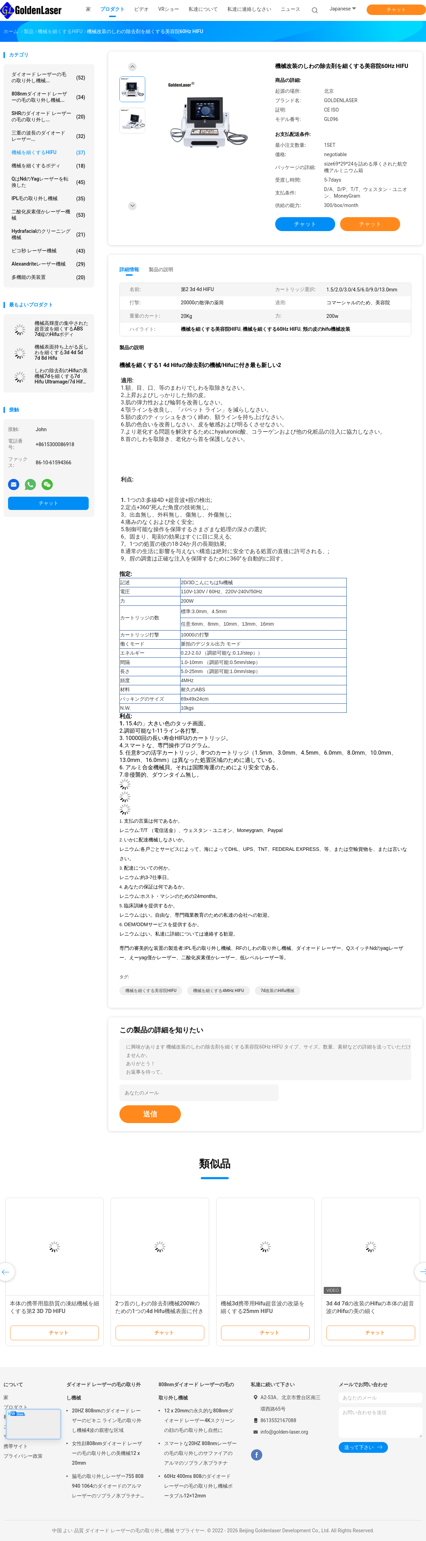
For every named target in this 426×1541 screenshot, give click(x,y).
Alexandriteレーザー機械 (48, 264)
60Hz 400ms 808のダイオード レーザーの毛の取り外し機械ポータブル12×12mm (198, 1485)
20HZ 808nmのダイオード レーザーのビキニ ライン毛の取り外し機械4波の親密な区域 (106, 1420)
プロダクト (15, 1407)
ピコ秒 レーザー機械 (48, 250)
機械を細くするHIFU (48, 152)
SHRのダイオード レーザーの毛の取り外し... (48, 116)
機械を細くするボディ (48, 165)
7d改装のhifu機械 (277, 990)
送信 (150, 1114)
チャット (396, 9)
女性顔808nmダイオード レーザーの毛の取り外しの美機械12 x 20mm (107, 1453)
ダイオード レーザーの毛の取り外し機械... (48, 77)
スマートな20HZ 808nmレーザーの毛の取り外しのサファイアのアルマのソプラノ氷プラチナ (200, 1453)
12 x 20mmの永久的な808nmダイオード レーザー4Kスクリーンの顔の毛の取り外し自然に (199, 1420)
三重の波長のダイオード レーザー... (48, 136)
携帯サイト (15, 1446)
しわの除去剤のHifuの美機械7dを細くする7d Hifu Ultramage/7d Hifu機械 (61, 376)
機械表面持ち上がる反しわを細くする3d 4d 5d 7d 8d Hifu (61, 352)
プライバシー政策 (23, 1456)
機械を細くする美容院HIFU (150, 990)
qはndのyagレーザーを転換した (48, 182)
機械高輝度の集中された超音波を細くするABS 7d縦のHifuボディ (61, 328)
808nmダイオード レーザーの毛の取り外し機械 (196, 1391)
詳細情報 (129, 269)
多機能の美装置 (48, 277)
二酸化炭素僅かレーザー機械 (48, 215)
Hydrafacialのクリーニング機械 (48, 234)
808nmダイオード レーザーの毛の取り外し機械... (48, 97)
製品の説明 (161, 269)
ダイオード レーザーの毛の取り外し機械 (103, 1391)
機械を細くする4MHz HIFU (218, 990)
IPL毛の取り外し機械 (48, 198)
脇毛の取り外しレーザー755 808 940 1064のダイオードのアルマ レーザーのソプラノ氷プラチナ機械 (108, 1487)
